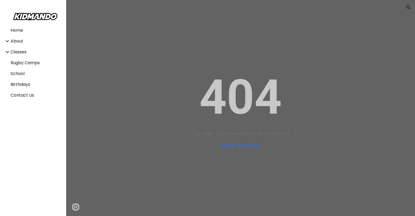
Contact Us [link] (22, 95)
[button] (408, 7)
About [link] (17, 41)
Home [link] (17, 30)
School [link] (18, 74)
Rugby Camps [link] (25, 63)
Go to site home (241, 145)
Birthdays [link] (20, 84)
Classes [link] (18, 52)
